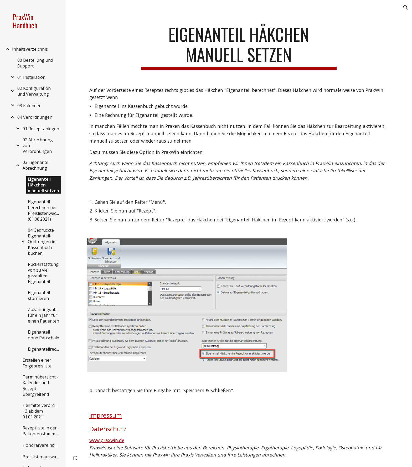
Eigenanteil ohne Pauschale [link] (43, 335)
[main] (239, 47)
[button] (405, 7)
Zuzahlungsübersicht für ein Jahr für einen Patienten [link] (44, 315)
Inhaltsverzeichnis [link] (30, 49)
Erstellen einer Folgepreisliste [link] (37, 363)
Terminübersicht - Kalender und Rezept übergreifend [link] (40, 385)
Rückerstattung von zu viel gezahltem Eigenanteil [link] (43, 272)
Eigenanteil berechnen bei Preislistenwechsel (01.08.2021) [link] (44, 210)
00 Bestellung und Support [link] (35, 63)
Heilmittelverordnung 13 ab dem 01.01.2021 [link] (42, 411)
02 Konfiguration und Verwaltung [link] (34, 91)
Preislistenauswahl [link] (41, 457)
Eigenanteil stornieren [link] (39, 295)
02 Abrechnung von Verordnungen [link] (38, 145)
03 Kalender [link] (29, 105)
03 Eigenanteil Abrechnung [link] (36, 165)
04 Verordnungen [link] (34, 117)
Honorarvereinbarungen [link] (42, 445)
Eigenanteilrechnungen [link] (44, 349)
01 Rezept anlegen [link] (41, 129)
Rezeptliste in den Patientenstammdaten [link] (42, 431)
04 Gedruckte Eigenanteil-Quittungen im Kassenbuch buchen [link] (42, 241)
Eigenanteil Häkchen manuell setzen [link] (43, 185)
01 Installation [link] (31, 77)
